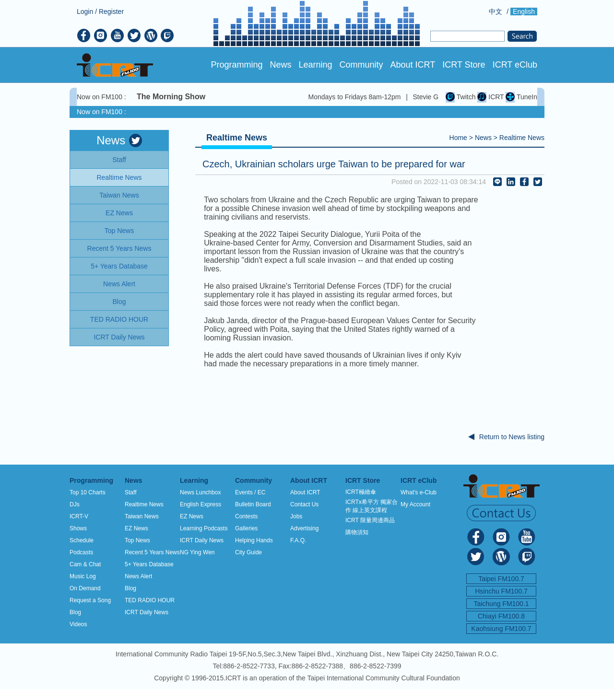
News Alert (138, 576)
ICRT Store (463, 65)
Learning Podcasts (203, 528)
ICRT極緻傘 (360, 492)
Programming (236, 65)
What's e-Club (419, 492)
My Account (415, 504)
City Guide (248, 552)
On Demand (85, 588)
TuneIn (521, 97)
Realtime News (521, 137)
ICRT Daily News (146, 612)
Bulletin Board (253, 504)
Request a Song (90, 600)
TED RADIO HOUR (150, 600)
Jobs (296, 516)
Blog (75, 612)
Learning (315, 65)
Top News (137, 540)
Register (111, 11)
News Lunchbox (200, 492)
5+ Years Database (149, 564)
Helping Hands (254, 540)
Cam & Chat (85, 564)
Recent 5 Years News (152, 552)
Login (85, 11)
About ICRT (413, 65)
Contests (246, 516)
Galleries (246, 528)
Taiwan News (142, 516)
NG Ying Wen (197, 552)
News (280, 65)
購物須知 (356, 532)
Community (361, 65)
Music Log (83, 576)
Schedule (82, 540)
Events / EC (250, 492)
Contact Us (304, 504)
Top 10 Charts (88, 492)
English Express (200, 504)
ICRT (490, 97)
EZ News (136, 528)
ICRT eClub (515, 65)
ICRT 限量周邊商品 (370, 520)
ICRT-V (79, 516)
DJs (75, 504)
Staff (130, 492)
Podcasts (81, 552)
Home (458, 137)
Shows (78, 528)
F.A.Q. (298, 540)
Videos (78, 624)
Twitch (460, 97)
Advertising (304, 528)
